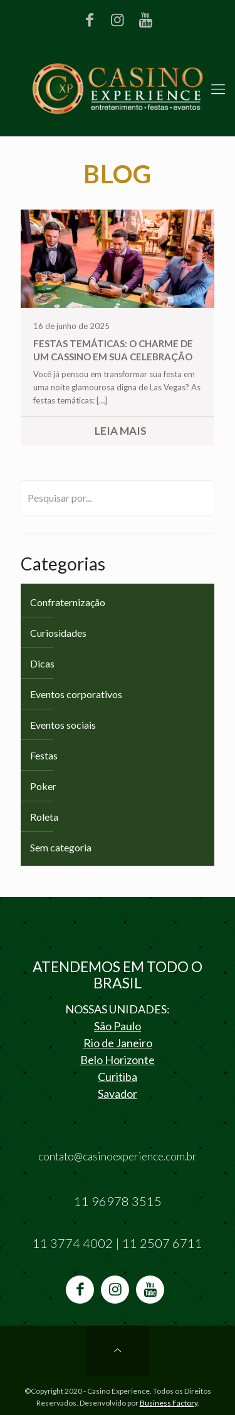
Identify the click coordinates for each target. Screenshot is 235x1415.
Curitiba (117, 1076)
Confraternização (67, 602)
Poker (43, 786)
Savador (117, 1093)
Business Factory (168, 1402)
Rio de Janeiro (117, 1043)
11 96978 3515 (118, 1201)
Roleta (44, 817)
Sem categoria (60, 847)
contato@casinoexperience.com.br (117, 1156)
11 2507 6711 (162, 1242)
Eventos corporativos (76, 694)
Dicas (42, 663)
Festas (44, 755)
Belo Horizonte (117, 1060)
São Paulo (117, 1026)
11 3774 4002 (73, 1242)
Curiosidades (58, 633)
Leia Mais (121, 430)
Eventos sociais (63, 725)
